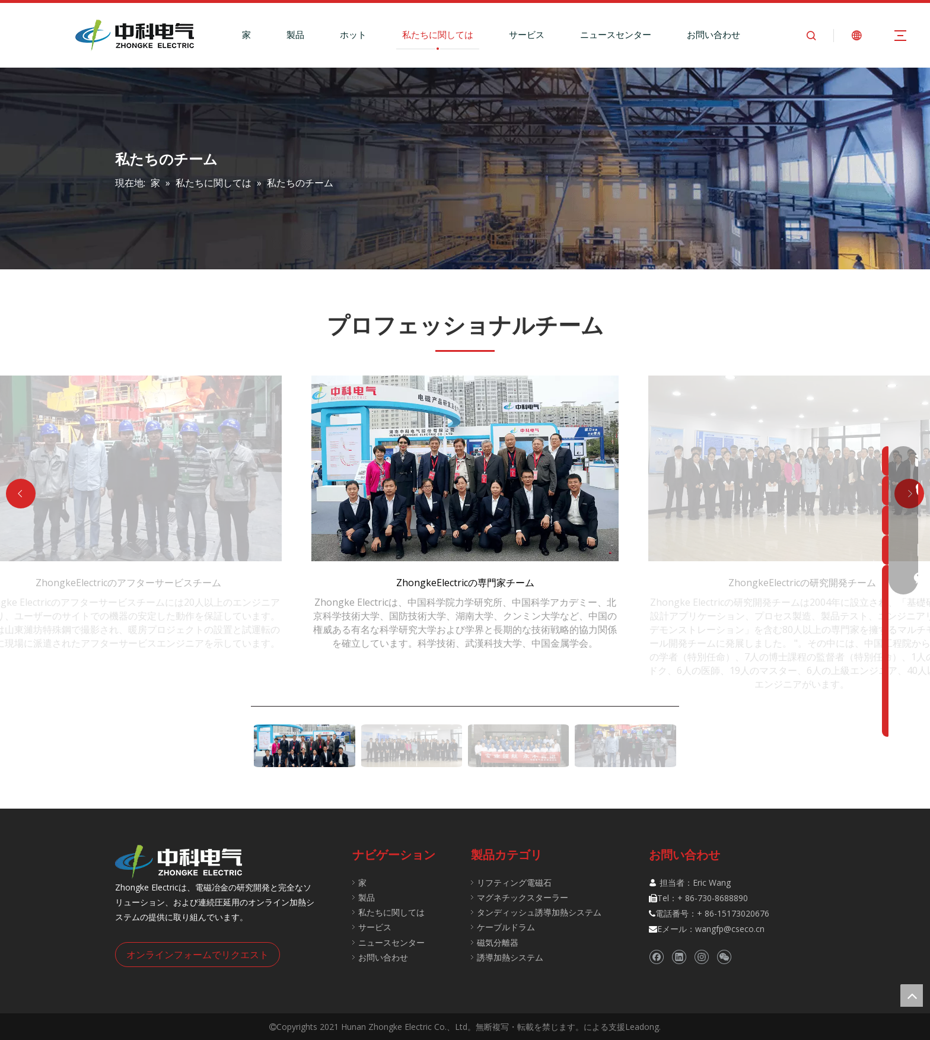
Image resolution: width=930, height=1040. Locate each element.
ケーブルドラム (506, 927)
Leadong (642, 1026)
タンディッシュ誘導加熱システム (539, 912)
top (911, 995)
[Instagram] (701, 957)
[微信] (723, 957)
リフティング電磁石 (514, 882)
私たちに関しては (437, 34)
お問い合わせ (713, 34)
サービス (526, 34)
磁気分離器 (497, 942)
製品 (295, 34)
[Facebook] (656, 957)
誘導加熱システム (510, 957)
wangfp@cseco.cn (730, 928)
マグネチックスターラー (522, 897)
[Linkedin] (678, 957)
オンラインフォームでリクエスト (197, 954)
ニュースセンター (615, 34)
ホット (353, 34)
